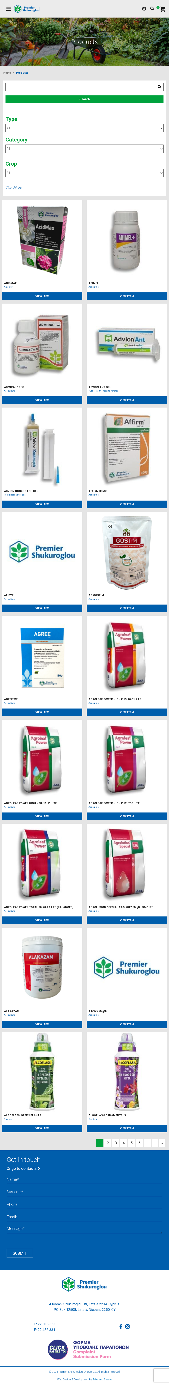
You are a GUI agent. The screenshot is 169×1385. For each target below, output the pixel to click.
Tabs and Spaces (102, 1379)
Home (7, 72)
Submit (20, 1253)
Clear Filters (14, 187)
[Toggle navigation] (9, 9)
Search (84, 99)
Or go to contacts (23, 1168)
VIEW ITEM (42, 296)
